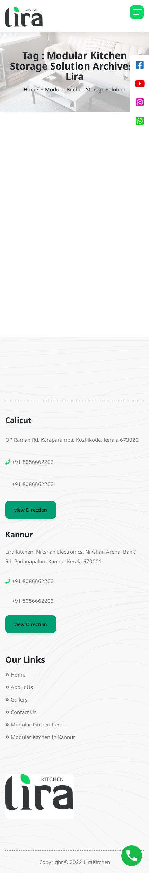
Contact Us (23, 711)
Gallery (19, 699)
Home (31, 89)
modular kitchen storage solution (85, 89)
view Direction (30, 509)
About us (22, 687)
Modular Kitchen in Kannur (43, 736)
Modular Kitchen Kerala (39, 724)
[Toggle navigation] (137, 12)
